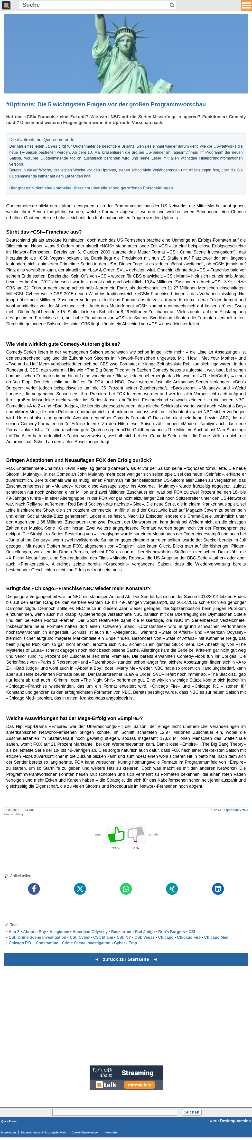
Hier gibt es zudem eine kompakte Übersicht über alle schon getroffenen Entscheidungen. (91, 188)
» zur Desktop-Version (230, 1121)
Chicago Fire (189, 937)
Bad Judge (145, 932)
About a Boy (34, 932)
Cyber (119, 943)
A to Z (14, 932)
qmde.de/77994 (237, 810)
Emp (133, 943)
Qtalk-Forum (9, 1121)
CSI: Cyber (80, 937)
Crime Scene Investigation (86, 943)
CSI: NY (124, 937)
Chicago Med (216, 937)
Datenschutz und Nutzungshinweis (43, 1132)
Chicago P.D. (20, 943)
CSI (191, 932)
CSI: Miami (103, 937)
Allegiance (59, 932)
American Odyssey (90, 932)
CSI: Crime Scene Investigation (37, 937)
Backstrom (121, 932)
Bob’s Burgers (171, 932)
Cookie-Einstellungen (85, 1132)
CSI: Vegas (144, 937)
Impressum (8, 1132)
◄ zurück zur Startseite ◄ (126, 959)
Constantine (47, 943)
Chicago (166, 937)
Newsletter (112, 1132)
